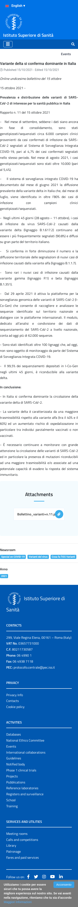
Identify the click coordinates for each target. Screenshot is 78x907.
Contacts (12, 700)
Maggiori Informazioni (18, 902)
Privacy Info (14, 694)
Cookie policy (15, 706)
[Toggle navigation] (7, 44)
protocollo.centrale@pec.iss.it (34, 667)
